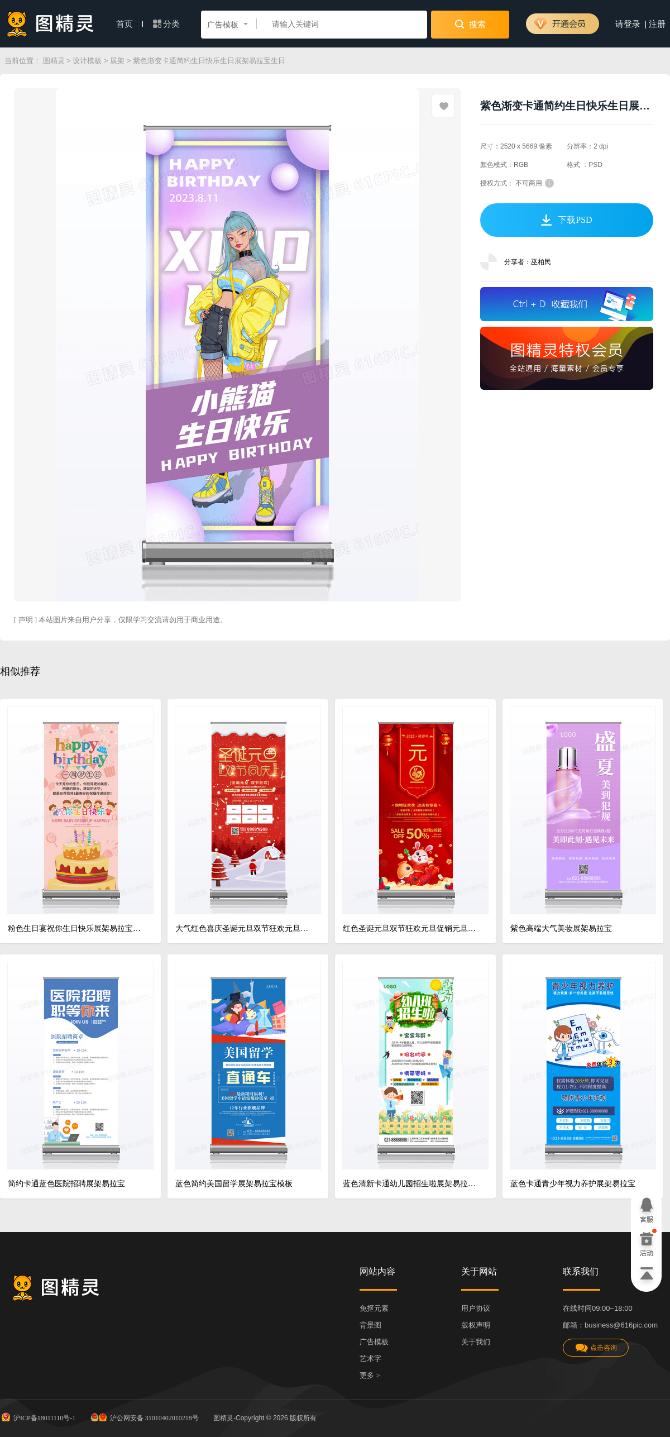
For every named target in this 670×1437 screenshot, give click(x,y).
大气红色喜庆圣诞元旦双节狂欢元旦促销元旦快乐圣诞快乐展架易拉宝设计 (243, 928)
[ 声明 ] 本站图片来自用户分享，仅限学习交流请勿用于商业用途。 (120, 619)
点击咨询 (596, 1348)
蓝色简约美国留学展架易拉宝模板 (234, 1184)
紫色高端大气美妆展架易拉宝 (561, 928)
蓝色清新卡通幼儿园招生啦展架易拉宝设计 (411, 1184)
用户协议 (475, 1308)
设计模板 (87, 60)
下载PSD (566, 220)
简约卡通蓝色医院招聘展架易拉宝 (66, 1184)
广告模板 (374, 1342)
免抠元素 (374, 1308)
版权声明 (475, 1325)
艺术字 (370, 1358)
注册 (657, 24)
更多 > (370, 1375)
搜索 (470, 24)
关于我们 (475, 1342)
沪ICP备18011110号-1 (37, 1416)
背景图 (370, 1325)
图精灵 (54, 60)
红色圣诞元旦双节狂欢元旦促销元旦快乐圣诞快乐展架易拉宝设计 (411, 928)
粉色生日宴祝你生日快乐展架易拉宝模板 (76, 928)
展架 (117, 60)
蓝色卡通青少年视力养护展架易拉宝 (572, 1184)
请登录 (627, 24)
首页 (129, 24)
